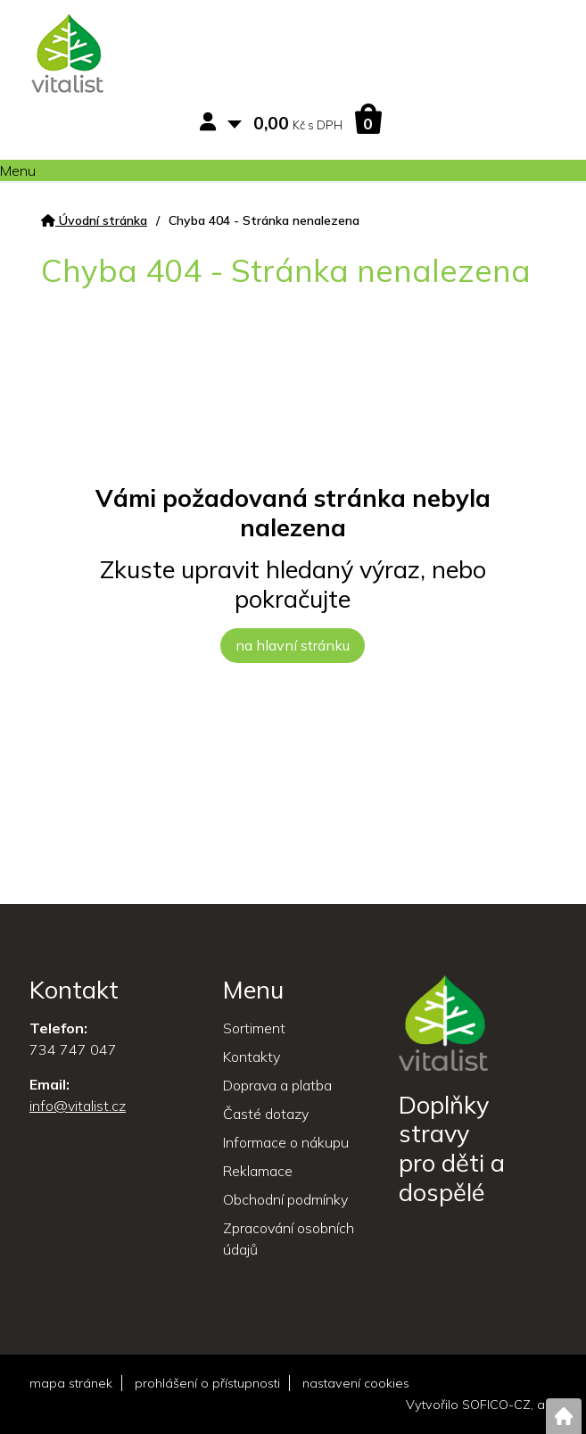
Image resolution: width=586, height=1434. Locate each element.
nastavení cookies (355, 1383)
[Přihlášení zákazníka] (211, 122)
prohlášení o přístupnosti (207, 1383)
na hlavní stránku (292, 645)
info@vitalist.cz (77, 1106)
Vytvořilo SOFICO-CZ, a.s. (481, 1405)
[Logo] (67, 56)
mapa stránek (70, 1383)
